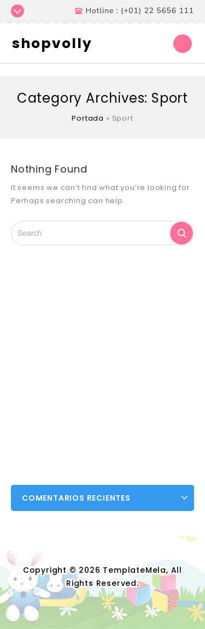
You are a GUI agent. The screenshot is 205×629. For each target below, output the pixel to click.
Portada (88, 118)
